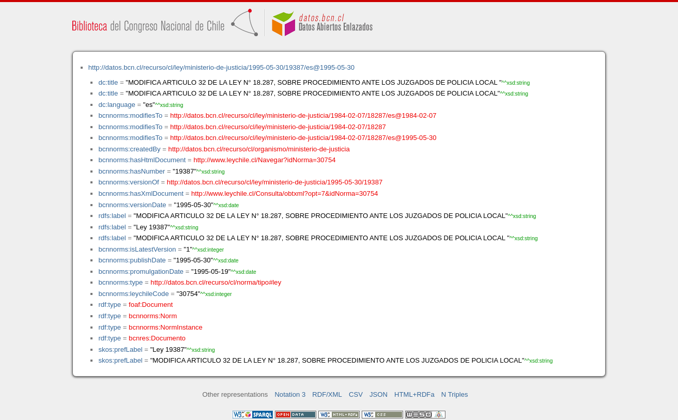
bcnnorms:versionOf (128, 182)
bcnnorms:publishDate (131, 260)
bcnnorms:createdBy (129, 149)
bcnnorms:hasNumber (131, 171)
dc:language (116, 104)
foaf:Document (151, 304)
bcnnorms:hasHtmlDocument (142, 160)
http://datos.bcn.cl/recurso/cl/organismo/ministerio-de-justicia (259, 149)
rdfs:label (112, 216)
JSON (378, 394)
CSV (356, 394)
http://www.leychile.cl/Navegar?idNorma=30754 (264, 160)
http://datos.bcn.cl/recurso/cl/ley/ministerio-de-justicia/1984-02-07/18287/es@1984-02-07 (303, 115)
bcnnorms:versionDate (132, 205)
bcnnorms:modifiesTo (130, 115)
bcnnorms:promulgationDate (140, 271)
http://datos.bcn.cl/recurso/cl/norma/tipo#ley (215, 282)
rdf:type (109, 304)
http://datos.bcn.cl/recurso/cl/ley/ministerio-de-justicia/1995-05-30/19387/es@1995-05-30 (221, 67)
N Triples (454, 394)
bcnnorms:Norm (153, 316)
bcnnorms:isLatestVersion (137, 249)
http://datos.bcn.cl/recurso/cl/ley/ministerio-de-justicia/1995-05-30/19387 (275, 182)
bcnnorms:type (120, 282)
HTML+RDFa (414, 394)
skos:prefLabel (120, 349)
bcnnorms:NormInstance (166, 327)
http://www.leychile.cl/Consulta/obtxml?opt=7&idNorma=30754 (284, 193)
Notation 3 (289, 394)
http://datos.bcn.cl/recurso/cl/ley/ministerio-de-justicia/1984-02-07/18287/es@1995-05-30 (303, 138)
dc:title (108, 82)
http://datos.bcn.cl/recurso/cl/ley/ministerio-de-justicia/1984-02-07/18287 (278, 127)
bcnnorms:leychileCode (133, 294)
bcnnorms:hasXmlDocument (140, 193)
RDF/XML (327, 394)
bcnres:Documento (157, 338)
